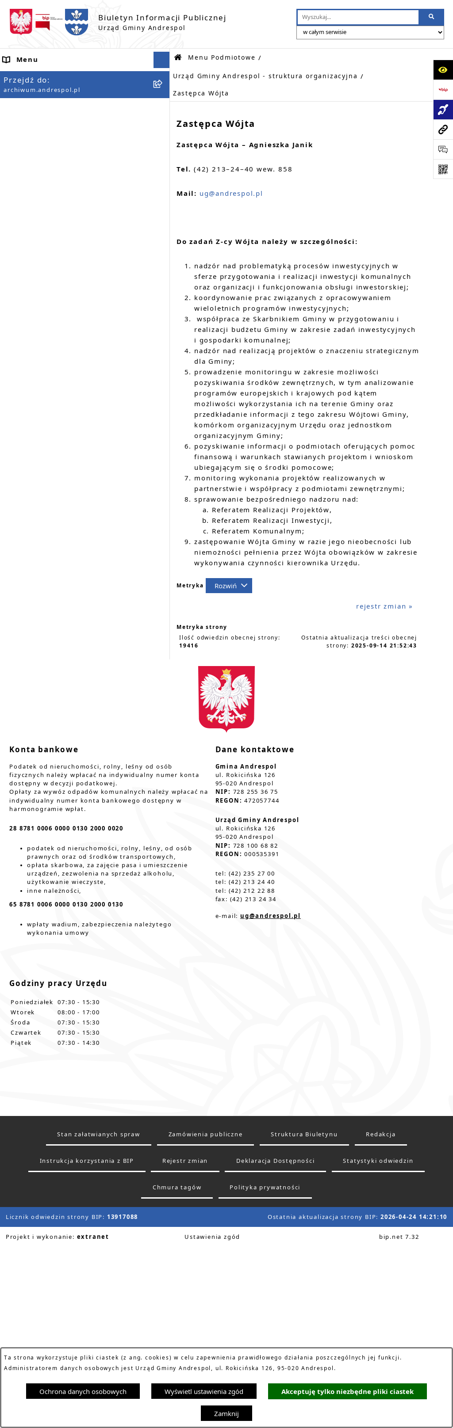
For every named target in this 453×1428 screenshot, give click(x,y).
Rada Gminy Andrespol (47, 984)
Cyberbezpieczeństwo (44, 1251)
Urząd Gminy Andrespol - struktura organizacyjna (265, 76)
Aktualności (26, 92)
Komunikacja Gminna (43, 1135)
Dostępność (25, 1268)
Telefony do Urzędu (40, 1201)
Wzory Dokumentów (41, 1185)
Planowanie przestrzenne (51, 1234)
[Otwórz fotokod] (443, 169)
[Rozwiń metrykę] (229, 585)
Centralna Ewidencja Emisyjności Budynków (65, 1289)
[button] (163, 109)
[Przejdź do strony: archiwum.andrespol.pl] (443, 129)
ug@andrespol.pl (231, 193)
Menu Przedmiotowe (42, 967)
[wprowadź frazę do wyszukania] (358, 17)
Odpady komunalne (40, 1119)
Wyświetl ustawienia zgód (204, 1391)
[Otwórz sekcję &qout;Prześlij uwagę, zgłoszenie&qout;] (443, 149)
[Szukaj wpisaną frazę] (432, 17)
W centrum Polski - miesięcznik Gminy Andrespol (76, 1316)
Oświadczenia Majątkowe (51, 1152)
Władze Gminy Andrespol (51, 1000)
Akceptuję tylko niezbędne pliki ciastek (347, 1391)
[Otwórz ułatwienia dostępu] (443, 70)
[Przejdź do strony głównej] (117, 22)
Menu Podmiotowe (39, 109)
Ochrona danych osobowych (83, 1391)
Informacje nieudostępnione (57, 1168)
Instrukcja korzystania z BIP (57, 1041)
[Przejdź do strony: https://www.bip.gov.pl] (443, 89)
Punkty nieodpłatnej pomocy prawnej (74, 1337)
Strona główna (31, 76)
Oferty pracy (27, 1074)
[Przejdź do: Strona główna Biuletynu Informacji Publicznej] (178, 58)
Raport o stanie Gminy (46, 1218)
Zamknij (226, 1413)
